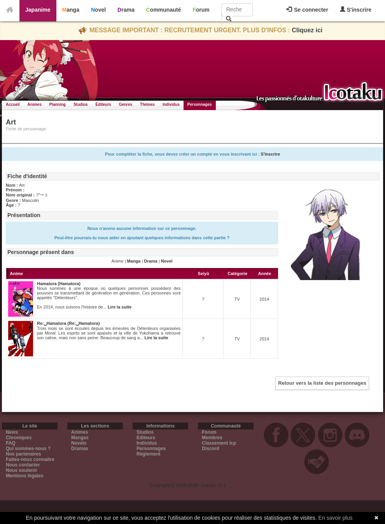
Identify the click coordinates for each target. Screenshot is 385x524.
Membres (212, 437)
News (12, 432)
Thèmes (147, 104)
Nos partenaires (23, 454)
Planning (57, 104)
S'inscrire (355, 9)
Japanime (38, 10)
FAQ (11, 443)
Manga (70, 10)
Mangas (80, 437)
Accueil (13, 104)
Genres (125, 104)
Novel (98, 10)
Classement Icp (219, 443)
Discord (210, 448)
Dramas (79, 448)
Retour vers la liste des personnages (322, 383)
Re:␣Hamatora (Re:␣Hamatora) (68, 323)
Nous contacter (23, 465)
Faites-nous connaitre (30, 459)
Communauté (163, 10)
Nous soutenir (21, 470)
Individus (171, 104)
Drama (126, 10)
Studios (81, 104)
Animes (35, 104)
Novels (78, 443)
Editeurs (145, 437)
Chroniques (19, 437)
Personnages (199, 104)
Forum (201, 10)
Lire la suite (119, 307)
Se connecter (307, 10)
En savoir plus (335, 518)
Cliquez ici (307, 30)
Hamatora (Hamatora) (58, 283)
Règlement (148, 454)
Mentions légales (25, 475)
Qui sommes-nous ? (28, 448)
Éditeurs (103, 104)
